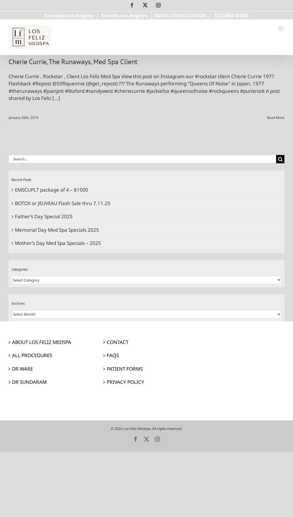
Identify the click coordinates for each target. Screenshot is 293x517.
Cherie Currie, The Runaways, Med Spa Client (73, 61)
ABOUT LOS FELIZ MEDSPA (41, 342)
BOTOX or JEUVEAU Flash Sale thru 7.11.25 (62, 203)
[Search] (280, 159)
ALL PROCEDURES (32, 355)
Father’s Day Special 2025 (44, 216)
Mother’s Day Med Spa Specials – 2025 (58, 243)
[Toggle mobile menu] (281, 28)
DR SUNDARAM (29, 382)
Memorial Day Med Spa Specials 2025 (57, 230)
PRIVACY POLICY (125, 382)
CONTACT (117, 342)
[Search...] (142, 159)
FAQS (113, 355)
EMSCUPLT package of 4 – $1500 (51, 189)
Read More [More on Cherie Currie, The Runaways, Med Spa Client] (275, 117)
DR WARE (22, 368)
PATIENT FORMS (125, 368)
